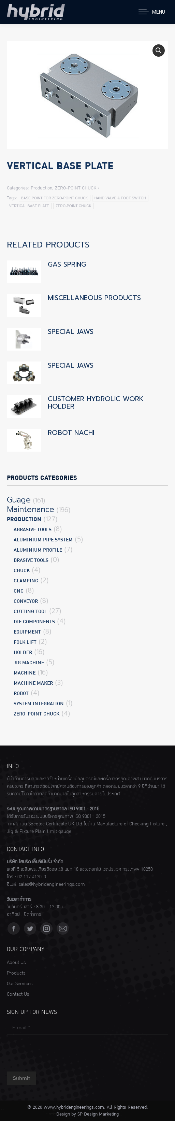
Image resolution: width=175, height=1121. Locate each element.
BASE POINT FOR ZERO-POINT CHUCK (54, 198)
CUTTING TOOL (30, 611)
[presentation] (59, 1051)
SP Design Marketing (98, 1114)
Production (41, 188)
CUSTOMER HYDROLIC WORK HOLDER (96, 402)
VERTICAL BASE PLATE (29, 206)
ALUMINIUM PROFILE (38, 550)
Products (16, 973)
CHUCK (22, 570)
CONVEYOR (26, 601)
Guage (19, 500)
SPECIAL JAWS (70, 331)
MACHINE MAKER (33, 683)
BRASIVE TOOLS (31, 560)
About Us (16, 962)
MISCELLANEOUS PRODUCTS (94, 297)
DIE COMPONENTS (34, 622)
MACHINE (24, 673)
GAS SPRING (67, 264)
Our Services (19, 984)
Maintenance (30, 509)
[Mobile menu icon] (151, 12)
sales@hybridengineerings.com (52, 884)
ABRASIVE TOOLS (33, 530)
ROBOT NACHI (71, 432)
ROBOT (21, 693)
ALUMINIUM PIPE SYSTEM (43, 540)
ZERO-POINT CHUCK (75, 188)
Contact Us (18, 994)
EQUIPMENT (27, 632)
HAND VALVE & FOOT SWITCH (120, 198)
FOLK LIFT (25, 642)
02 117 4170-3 (31, 877)
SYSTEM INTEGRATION (39, 704)
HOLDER (23, 652)
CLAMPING (26, 581)
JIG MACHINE (29, 663)
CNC (19, 591)
